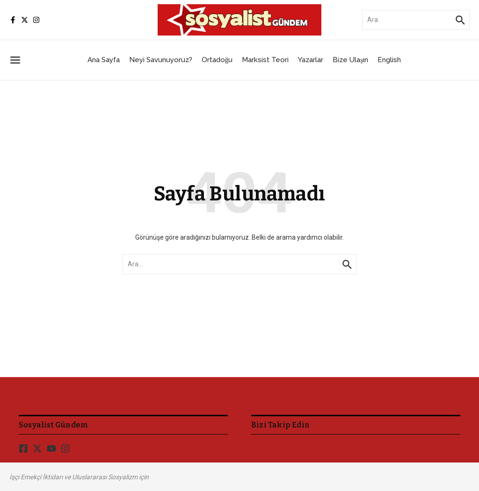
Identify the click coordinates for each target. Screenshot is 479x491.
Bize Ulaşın (350, 60)
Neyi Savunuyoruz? (160, 60)
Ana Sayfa (103, 60)
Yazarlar (310, 60)
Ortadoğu (217, 60)
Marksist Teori (265, 60)
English (389, 60)
